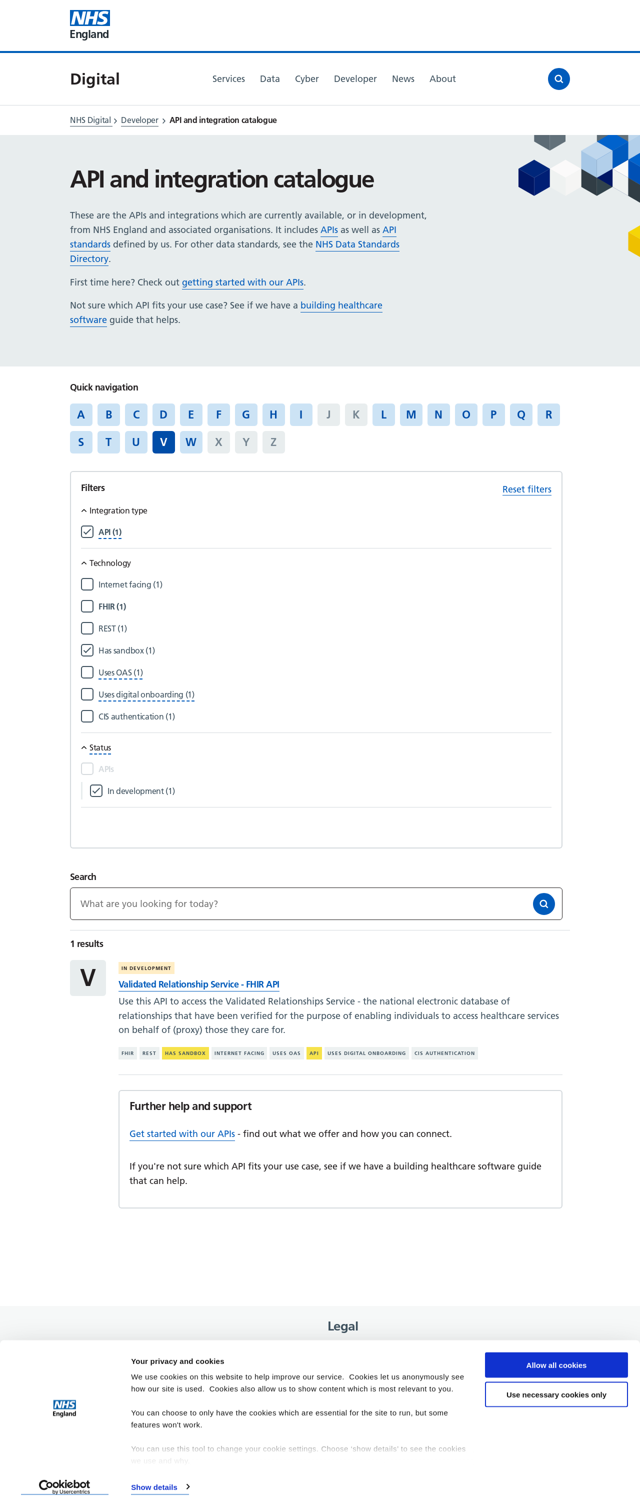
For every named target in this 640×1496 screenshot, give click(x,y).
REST (149, 1053)
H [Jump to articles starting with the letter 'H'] (274, 415)
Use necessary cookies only (556, 1384)
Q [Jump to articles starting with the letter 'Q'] (521, 415)
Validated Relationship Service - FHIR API (199, 984)
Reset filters (527, 489)
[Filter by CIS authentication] (325, 716)
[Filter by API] (110, 532)
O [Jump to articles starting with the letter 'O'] (466, 415)
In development (147, 968)
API (314, 1053)
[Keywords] (316, 904)
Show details (154, 1476)
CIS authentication (444, 1053)
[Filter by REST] (325, 628)
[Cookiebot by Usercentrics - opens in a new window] (64, 1476)
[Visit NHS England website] (90, 25)
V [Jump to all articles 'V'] (164, 442)
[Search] (544, 904)
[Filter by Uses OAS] (120, 672)
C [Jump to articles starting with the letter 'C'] (136, 415)
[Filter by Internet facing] (325, 584)
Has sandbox (185, 1053)
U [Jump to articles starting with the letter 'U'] (136, 442)
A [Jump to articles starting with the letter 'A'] (81, 415)
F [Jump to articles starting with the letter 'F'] (219, 415)
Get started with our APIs (182, 1134)
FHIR (128, 1053)
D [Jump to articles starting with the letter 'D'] (164, 415)
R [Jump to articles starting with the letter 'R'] (549, 415)
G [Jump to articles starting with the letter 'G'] (246, 415)
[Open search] (559, 79)
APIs (329, 230)
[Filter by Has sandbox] (325, 650)
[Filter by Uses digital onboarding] (146, 694)
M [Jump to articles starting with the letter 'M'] (411, 415)
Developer (139, 120)
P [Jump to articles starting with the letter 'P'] (493, 415)
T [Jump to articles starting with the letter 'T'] (109, 442)
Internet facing (239, 1053)
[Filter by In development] (330, 791)
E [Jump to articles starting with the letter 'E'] (191, 415)
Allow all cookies (556, 1354)
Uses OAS (286, 1053)
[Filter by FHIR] (325, 606)
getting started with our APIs (243, 282)
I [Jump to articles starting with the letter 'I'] (301, 415)
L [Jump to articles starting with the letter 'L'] (383, 415)
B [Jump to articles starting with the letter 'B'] (109, 415)
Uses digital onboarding (367, 1053)
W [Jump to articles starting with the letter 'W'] (191, 442)
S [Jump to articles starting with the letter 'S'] (81, 442)
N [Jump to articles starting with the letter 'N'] (438, 415)
